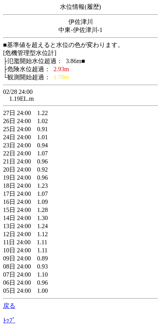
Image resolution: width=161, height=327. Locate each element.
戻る (9, 305)
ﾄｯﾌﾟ (9, 320)
